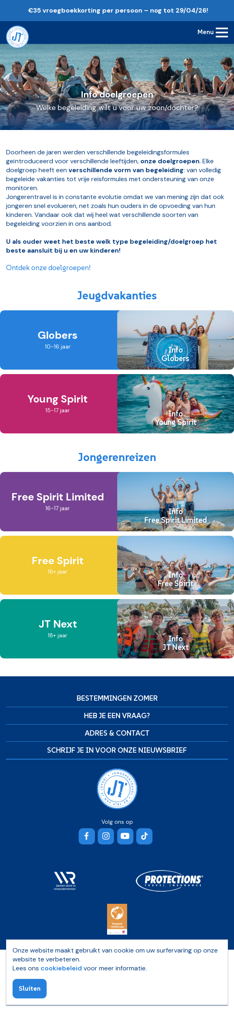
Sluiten (30, 988)
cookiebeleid (61, 968)
